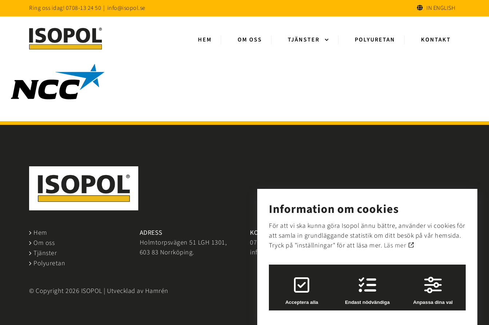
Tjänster (45, 253)
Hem (40, 232)
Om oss (44, 242)
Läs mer (399, 237)
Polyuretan (49, 263)
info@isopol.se (126, 8)
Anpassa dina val (434, 283)
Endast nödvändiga (367, 283)
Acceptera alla (300, 283)
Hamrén (156, 291)
